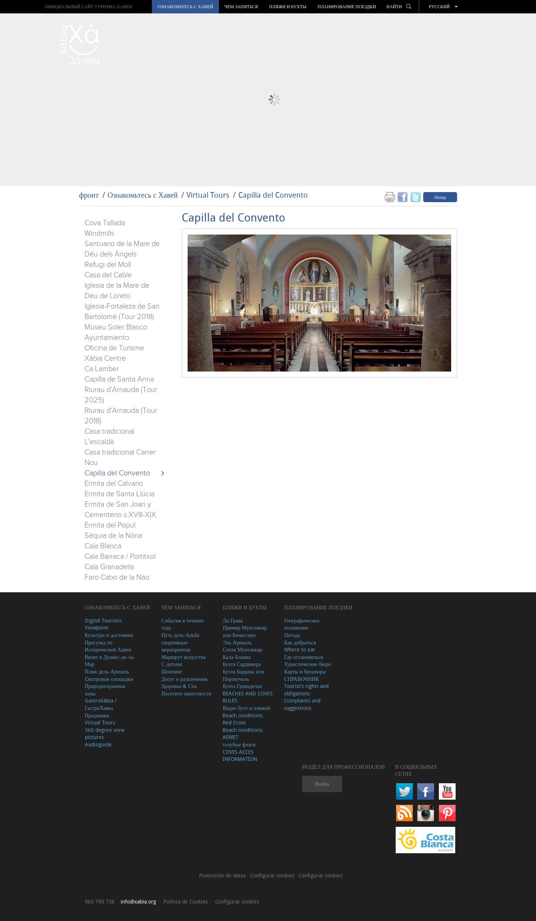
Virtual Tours (207, 195)
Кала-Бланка (237, 656)
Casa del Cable (108, 275)
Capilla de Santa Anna (119, 379)
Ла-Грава (233, 620)
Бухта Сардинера (242, 663)
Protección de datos (223, 875)
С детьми (171, 663)
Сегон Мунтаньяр (242, 649)
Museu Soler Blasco (115, 327)
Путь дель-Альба (180, 634)
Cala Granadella (109, 567)
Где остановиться (303, 656)
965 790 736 (100, 901)
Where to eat (299, 649)
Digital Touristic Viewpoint (103, 624)
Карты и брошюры (305, 671)
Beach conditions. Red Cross (243, 719)
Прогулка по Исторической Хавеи (108, 646)
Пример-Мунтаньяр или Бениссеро (245, 631)
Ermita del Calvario (113, 483)
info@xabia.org (138, 901)
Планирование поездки (347, 6)
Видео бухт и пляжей (246, 707)
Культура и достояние (109, 634)
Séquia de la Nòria (113, 535)
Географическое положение (301, 624)
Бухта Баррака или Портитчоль (243, 675)
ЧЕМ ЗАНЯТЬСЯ (241, 6)
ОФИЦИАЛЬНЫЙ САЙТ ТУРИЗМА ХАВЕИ (88, 6)
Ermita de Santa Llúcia (119, 494)
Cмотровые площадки (109, 678)
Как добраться (300, 642)
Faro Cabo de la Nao (116, 577)
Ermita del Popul (109, 525)
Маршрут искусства (183, 656)
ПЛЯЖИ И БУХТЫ (287, 6)
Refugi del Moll (107, 264)
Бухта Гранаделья (242, 685)
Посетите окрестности (186, 693)
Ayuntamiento (106, 337)
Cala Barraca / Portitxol (120, 556)
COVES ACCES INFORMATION (240, 755)
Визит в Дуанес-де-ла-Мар (110, 660)
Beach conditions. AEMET (243, 733)
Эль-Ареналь (237, 642)
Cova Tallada (104, 223)
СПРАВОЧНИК (301, 678)
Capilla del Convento (273, 195)
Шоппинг (171, 671)
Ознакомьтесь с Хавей (185, 6)
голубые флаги (239, 744)
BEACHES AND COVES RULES (247, 697)
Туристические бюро (307, 663)
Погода (292, 634)
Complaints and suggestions (302, 704)
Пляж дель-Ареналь (107, 671)
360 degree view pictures (104, 733)
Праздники (97, 715)
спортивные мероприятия (175, 646)
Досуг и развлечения (184, 678)
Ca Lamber (101, 368)
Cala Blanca (102, 546)
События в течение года (182, 624)
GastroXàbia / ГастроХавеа (101, 704)
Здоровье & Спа (179, 685)
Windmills (99, 233)
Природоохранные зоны (105, 689)
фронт (89, 195)
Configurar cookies (273, 875)
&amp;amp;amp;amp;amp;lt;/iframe (319, 459)
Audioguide (98, 744)
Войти (322, 783)
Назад (440, 197)
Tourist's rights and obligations (306, 689)
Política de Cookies (185, 901)
